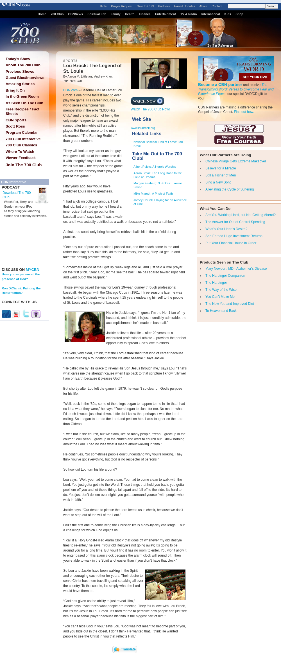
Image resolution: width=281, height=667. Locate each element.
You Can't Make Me (220, 297)
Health (130, 14)
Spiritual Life (96, 14)
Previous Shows (20, 71)
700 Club (57, 14)
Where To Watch (20, 151)
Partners (164, 6)
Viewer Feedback (21, 158)
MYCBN (32, 269)
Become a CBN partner (220, 84)
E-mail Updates (184, 6)
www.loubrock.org (143, 128)
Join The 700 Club (24, 164)
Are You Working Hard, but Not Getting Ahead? (240, 215)
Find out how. (244, 112)
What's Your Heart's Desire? (226, 229)
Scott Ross (15, 126)
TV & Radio (188, 14)
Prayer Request (121, 6)
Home (42, 14)
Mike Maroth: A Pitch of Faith (153, 193)
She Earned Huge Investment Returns (233, 236)
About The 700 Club (23, 65)
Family (116, 14)
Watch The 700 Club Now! (150, 107)
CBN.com (70, 90)
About (203, 6)
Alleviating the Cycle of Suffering (229, 189)
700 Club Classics (21, 145)
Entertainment (165, 14)
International (210, 14)
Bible (103, 6)
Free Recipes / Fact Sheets (22, 111)
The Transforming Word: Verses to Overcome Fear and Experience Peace (236, 89)
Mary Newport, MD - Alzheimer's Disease (236, 269)
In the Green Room (22, 96)
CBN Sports (16, 120)
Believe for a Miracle (220, 168)
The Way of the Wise (221, 290)
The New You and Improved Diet (229, 304)
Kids (228, 14)
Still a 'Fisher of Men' (221, 175)
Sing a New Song (218, 182)
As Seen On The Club (24, 103)
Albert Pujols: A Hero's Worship (154, 166)
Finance (145, 14)
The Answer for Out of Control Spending (235, 222)
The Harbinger (216, 283)
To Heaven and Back (221, 311)
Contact (217, 6)
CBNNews (75, 14)
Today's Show (18, 59)
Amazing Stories (20, 84)
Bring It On (15, 90)
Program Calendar (22, 132)
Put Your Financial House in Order (230, 243)
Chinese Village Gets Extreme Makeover (235, 161)
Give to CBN (145, 6)
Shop (239, 14)
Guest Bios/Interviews (25, 78)
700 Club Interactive (23, 139)
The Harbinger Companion (225, 276)
